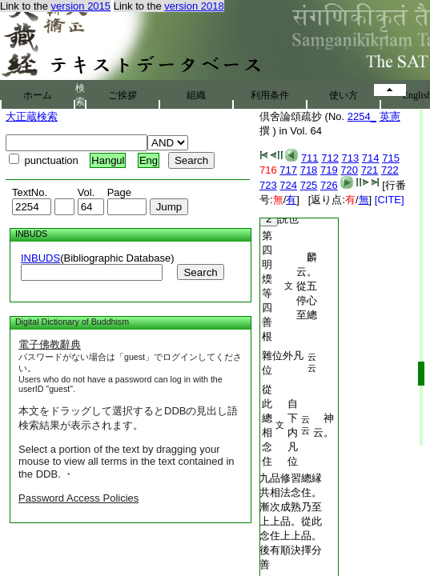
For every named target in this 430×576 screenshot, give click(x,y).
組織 (196, 95)
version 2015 (81, 6)
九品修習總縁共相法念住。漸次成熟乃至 (290, 492)
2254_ (362, 116)
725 (309, 185)
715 (391, 158)
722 (390, 170)
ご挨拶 (122, 95)
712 (330, 158)
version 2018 (193, 6)
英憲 (390, 116)
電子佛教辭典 (49, 344)
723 (268, 185)
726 (329, 185)
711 (310, 158)
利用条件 (270, 95)
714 (371, 158)
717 (288, 170)
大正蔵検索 (32, 116)
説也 (279, 219)
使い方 (343, 95)
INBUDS (40, 258)
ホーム (37, 95)
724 (288, 185)
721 (370, 170)
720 (349, 170)
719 (329, 170)
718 (309, 170)
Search (200, 272)
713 (351, 158)
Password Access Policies (78, 498)
